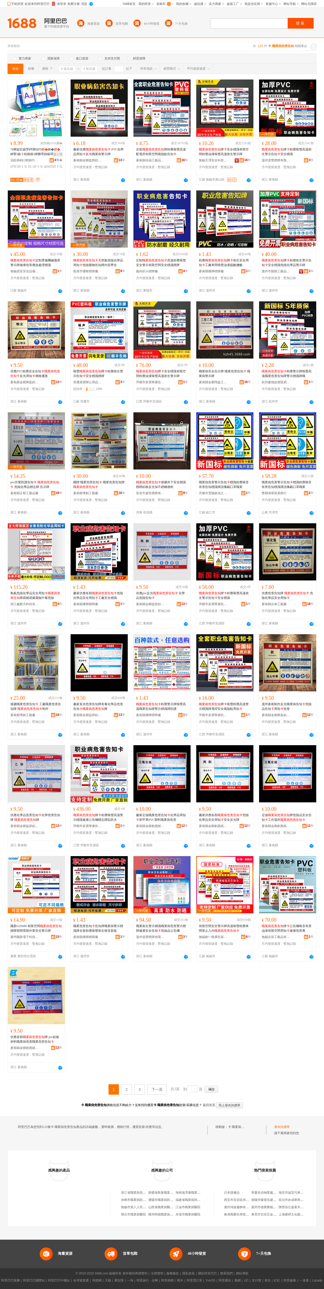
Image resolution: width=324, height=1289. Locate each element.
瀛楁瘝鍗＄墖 (53, 166)
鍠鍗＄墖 (35, 166)
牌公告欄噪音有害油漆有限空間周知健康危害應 (287, 928)
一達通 (304, 1280)
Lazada (317, 1280)
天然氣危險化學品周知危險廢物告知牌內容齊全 (98, 263)
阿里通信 (225, 1280)
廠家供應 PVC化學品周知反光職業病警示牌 (98, 152)
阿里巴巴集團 (10, 1280)
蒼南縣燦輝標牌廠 (211, 271)
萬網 (237, 1280)
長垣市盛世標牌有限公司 (150, 493)
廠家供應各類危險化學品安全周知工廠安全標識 (98, 595)
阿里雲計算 (194, 1280)
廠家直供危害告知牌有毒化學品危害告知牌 (98, 706)
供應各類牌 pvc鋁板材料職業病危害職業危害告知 (34, 1039)
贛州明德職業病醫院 (162, 1214)
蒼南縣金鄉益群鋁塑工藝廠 (87, 160)
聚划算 (119, 1280)
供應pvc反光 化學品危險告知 (160, 595)
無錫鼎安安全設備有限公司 (24, 271)
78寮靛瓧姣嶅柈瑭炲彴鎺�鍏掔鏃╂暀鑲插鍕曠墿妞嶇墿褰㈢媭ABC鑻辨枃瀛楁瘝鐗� (35, 152)
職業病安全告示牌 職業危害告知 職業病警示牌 (224, 373)
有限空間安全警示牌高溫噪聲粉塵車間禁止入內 (224, 928)
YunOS (210, 1280)
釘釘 (277, 1280)
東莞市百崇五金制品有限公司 (271, 1214)
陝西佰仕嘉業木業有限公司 (297, 1207)
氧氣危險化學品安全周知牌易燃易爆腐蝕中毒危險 (35, 595)
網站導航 (242, 1273)
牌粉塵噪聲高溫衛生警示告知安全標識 (287, 152)
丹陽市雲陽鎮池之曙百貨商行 (213, 493)
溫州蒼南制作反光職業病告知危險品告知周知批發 (287, 706)
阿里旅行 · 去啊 (147, 1280)
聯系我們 (226, 1273)
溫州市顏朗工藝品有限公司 (276, 271)
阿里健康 (290, 1280)
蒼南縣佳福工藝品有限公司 (150, 160)
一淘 (130, 1280)
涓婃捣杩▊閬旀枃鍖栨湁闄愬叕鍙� (24, 160)
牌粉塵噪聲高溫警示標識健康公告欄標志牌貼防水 (98, 817)
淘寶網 (97, 1280)
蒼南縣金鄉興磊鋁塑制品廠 (24, 382)
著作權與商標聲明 (135, 1273)
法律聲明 (157, 1273)
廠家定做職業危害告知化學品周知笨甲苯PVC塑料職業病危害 (161, 817)
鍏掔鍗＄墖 (18, 166)
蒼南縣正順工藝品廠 (24, 493)
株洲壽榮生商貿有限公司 (241, 1214)
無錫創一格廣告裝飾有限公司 (213, 937)
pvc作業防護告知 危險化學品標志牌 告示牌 (34, 484)
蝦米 (180, 1280)
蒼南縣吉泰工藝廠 (274, 604)
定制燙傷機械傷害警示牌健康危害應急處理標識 (35, 263)
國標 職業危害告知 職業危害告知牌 (99, 484)
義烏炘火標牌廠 (147, 271)
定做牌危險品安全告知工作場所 (287, 817)
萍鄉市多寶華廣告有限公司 (150, 382)
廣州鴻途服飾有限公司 (239, 1207)
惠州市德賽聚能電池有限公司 (271, 1207)
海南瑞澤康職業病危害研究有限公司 (200, 1192)
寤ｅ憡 (58, 154)
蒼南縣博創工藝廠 (85, 493)
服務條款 (172, 1273)
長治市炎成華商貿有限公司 (297, 1200)
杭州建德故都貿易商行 (276, 382)
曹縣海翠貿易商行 (274, 493)
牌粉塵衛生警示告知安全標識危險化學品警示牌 (287, 263)
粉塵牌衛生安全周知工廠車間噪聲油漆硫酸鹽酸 (224, 263)
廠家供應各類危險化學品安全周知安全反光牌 (224, 817)
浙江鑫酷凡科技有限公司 (24, 604)
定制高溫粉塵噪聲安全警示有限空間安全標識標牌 (161, 263)
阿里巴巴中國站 (59, 1280)
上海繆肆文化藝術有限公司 (297, 1214)
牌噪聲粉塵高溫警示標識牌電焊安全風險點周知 (224, 706)
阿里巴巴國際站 (34, 1280)
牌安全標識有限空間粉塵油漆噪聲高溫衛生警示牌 (224, 152)
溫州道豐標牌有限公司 (276, 160)
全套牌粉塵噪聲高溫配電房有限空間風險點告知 (161, 152)
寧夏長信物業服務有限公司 (270, 1192)
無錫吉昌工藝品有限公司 (276, 937)
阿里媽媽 (167, 1280)
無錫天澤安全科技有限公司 (213, 160)
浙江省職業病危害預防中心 (139, 1192)
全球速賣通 (81, 1280)
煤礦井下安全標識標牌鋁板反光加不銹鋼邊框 (161, 484)
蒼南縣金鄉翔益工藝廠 (213, 382)
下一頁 (157, 1089)
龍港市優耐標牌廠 (85, 271)
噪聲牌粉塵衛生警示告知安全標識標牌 (98, 373)
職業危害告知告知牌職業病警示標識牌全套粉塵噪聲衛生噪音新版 (98, 928)
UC (246, 1280)
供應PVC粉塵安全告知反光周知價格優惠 (35, 373)
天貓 (108, 1280)
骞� (58, 160)
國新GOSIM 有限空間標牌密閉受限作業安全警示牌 (36, 928)
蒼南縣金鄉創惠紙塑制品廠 (150, 826)
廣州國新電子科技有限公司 (24, 937)
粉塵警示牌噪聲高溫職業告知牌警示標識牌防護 (161, 706)
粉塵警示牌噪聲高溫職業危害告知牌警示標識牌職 (287, 373)
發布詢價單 (282, 1127)
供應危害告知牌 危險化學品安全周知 (287, 595)
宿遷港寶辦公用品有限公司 (87, 382)
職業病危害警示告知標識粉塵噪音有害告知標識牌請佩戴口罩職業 (224, 484)
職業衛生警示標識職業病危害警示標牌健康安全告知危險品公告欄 (161, 928)
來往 (268, 1280)
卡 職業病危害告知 (241, 1127)
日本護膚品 (232, 1192)
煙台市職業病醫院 (133, 1214)
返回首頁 (209, 1105)
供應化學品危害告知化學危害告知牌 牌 (35, 817)
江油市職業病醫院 (188, 1207)
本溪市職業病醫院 (188, 1214)
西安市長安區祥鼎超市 (239, 1200)
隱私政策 (188, 1273)
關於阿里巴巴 (207, 1273)
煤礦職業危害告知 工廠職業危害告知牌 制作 (35, 706)
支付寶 (256, 1280)
